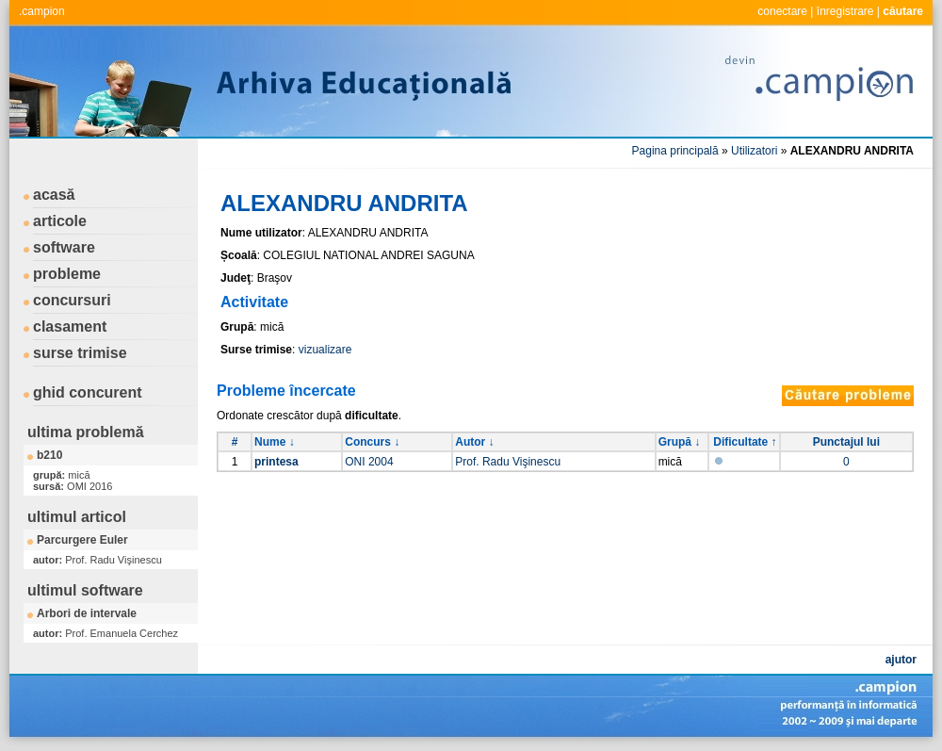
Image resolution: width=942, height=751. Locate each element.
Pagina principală (675, 150)
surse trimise (80, 353)
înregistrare (845, 11)
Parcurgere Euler (82, 540)
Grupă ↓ (679, 442)
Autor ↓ (474, 442)
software (64, 247)
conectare (782, 11)
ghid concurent (87, 392)
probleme (67, 274)
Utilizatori (754, 150)
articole (60, 221)
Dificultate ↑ (744, 442)
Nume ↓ (274, 442)
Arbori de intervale (87, 613)
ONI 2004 (369, 461)
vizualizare (325, 349)
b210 (49, 455)
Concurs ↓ (372, 442)
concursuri (72, 300)
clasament (69, 326)
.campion (42, 11)
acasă (54, 195)
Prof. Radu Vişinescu (507, 461)
